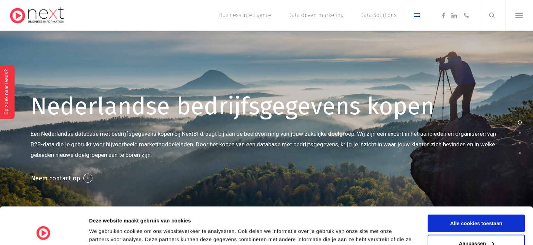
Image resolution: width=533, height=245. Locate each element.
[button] (519, 15)
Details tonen (105, 231)
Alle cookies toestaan (476, 188)
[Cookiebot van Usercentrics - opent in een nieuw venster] (44, 232)
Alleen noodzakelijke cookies (476, 228)
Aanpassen (476, 208)
